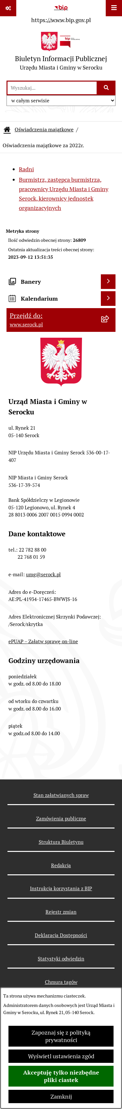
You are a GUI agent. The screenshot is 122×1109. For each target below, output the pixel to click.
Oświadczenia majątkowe (44, 129)
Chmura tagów (61, 982)
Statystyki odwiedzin (61, 959)
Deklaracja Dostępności (61, 935)
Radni (26, 169)
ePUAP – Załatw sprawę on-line (43, 641)
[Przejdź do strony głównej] (61, 53)
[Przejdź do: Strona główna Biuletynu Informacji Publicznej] (7, 129)
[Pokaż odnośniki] (8, 8)
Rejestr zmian (61, 912)
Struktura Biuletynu (61, 842)
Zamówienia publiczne (61, 818)
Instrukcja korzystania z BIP (61, 888)
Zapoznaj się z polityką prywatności (61, 1036)
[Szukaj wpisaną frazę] (106, 88)
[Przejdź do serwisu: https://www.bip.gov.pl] (61, 12)
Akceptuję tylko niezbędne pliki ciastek (61, 1076)
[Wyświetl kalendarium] (108, 298)
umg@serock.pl (43, 574)
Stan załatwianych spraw (61, 795)
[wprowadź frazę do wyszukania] (52, 88)
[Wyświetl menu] (114, 8)
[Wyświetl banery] (108, 281)
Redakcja (61, 865)
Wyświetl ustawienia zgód (61, 1056)
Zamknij (61, 1096)
